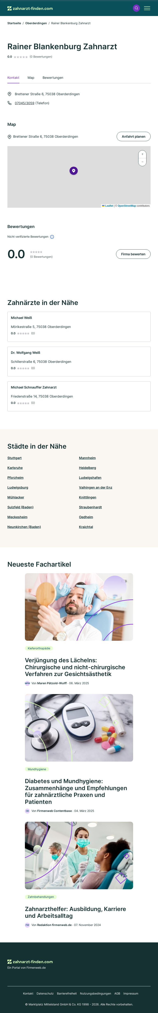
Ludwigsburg (17, 487)
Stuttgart (14, 458)
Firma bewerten (133, 254)
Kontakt (28, 993)
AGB (117, 993)
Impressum (130, 993)
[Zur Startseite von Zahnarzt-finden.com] (30, 8)
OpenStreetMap (127, 205)
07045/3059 (24, 103)
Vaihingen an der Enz (95, 487)
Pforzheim (15, 478)
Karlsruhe (15, 468)
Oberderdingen (36, 23)
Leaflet (107, 205)
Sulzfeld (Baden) (20, 507)
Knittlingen (87, 497)
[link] (79, 327)
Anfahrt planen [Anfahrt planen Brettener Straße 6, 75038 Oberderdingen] (133, 136)
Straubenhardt (90, 507)
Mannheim (87, 458)
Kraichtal (86, 527)
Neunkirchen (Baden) (24, 527)
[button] (136, 8)
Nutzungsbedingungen (95, 993)
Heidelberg (87, 468)
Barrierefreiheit (67, 993)
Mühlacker (15, 497)
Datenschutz (45, 993)
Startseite (14, 23)
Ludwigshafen (90, 478)
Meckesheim (17, 517)
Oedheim (86, 517)
